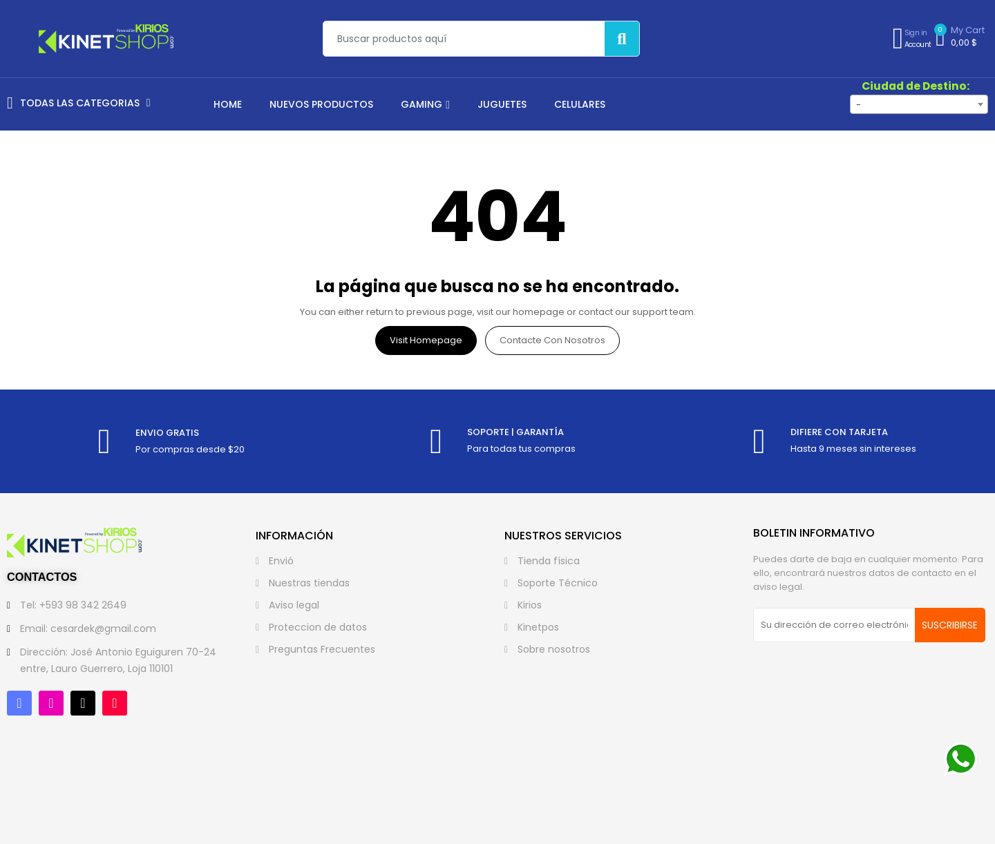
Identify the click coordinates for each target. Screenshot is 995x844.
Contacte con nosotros (552, 340)
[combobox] (919, 104)
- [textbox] (858, 104)
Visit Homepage (426, 340)
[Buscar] (622, 38)
